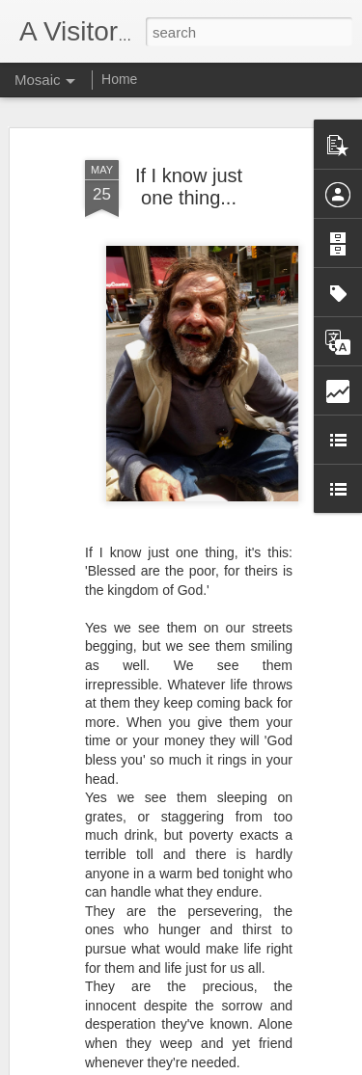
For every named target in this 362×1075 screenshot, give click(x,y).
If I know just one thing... (188, 181)
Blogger (242, 1064)
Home (119, 79)
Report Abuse (297, 1064)
